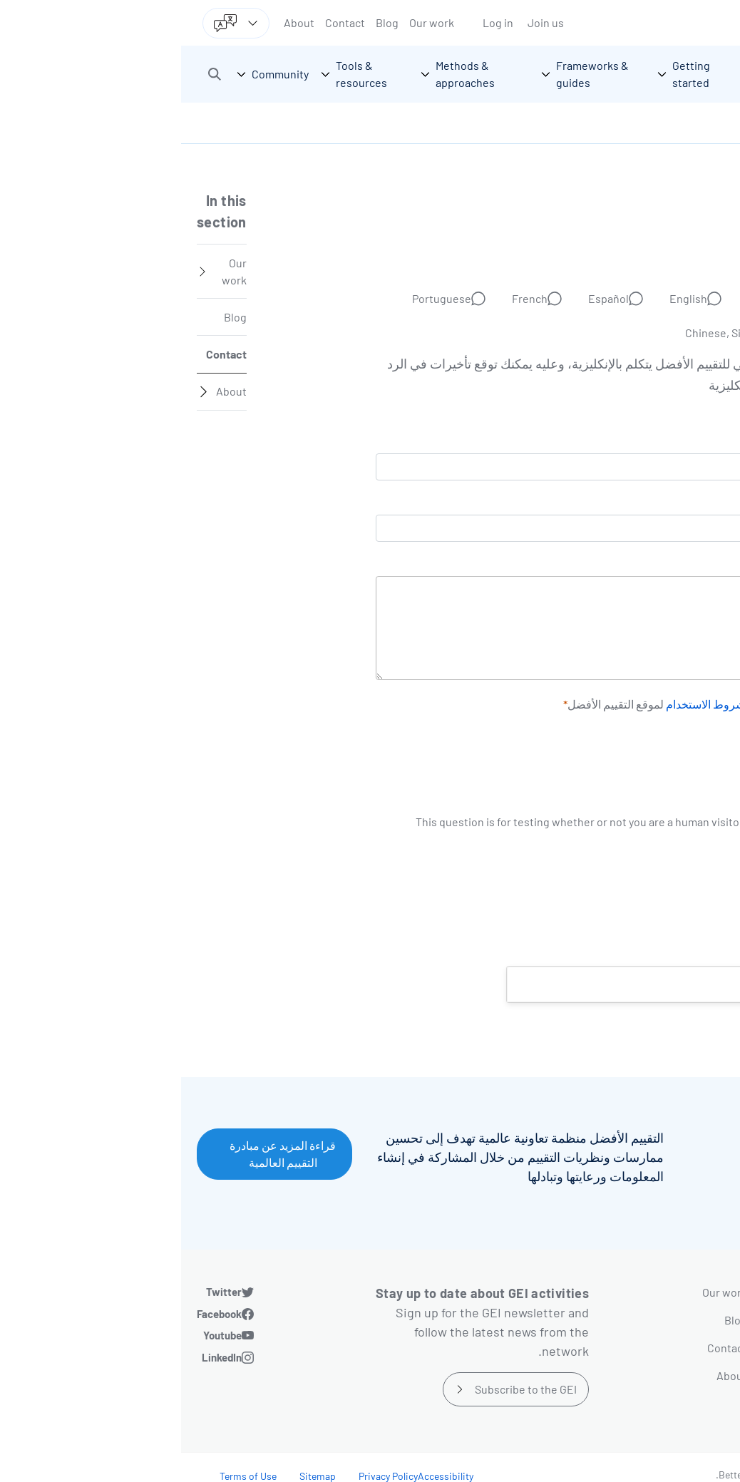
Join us (364, 22)
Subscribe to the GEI (345, 1389)
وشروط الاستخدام (527, 704)
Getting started (657, 1292)
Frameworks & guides (641, 1320)
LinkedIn (41, 1357)
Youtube (41, 1335)
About (118, 22)
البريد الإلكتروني (676, 442)
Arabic (665, 298)
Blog (206, 22)
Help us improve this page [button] (630, 984)
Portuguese (260, 298)
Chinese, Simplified (552, 332)
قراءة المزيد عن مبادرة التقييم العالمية (101, 1153)
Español (427, 298)
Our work (250, 22)
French (348, 298)
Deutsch (588, 298)
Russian (662, 332)
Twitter (43, 1291)
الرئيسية (702, 123)
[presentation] (616, 785)
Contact (164, 22)
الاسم (700, 503)
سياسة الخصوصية (613, 704)
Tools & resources (650, 1375)
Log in (317, 22)
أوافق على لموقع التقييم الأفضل (546, 703)
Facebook (38, 1313)
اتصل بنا (653, 123)
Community (667, 1403)
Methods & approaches (638, 1347)
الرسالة (696, 564)
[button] (33, 74)
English (507, 298)
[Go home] (660, 74)
